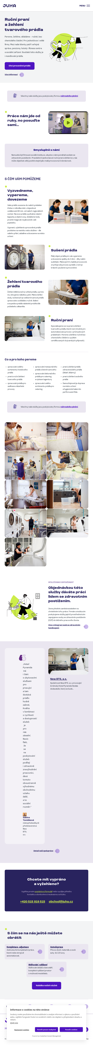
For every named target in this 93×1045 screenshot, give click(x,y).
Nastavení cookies (21, 1030)
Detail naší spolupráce (43, 851)
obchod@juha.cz (61, 901)
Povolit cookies (71, 1029)
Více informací (11, 75)
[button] (25, 436)
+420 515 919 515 (32, 901)
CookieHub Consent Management (50, 1036)
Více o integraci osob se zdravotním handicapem (64, 626)
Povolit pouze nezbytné (46, 1029)
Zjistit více (14, 1023)
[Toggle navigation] (84, 6)
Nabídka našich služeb (46, 986)
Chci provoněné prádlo (20, 66)
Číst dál (25, 951)
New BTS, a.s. (58, 679)
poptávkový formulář (44, 892)
